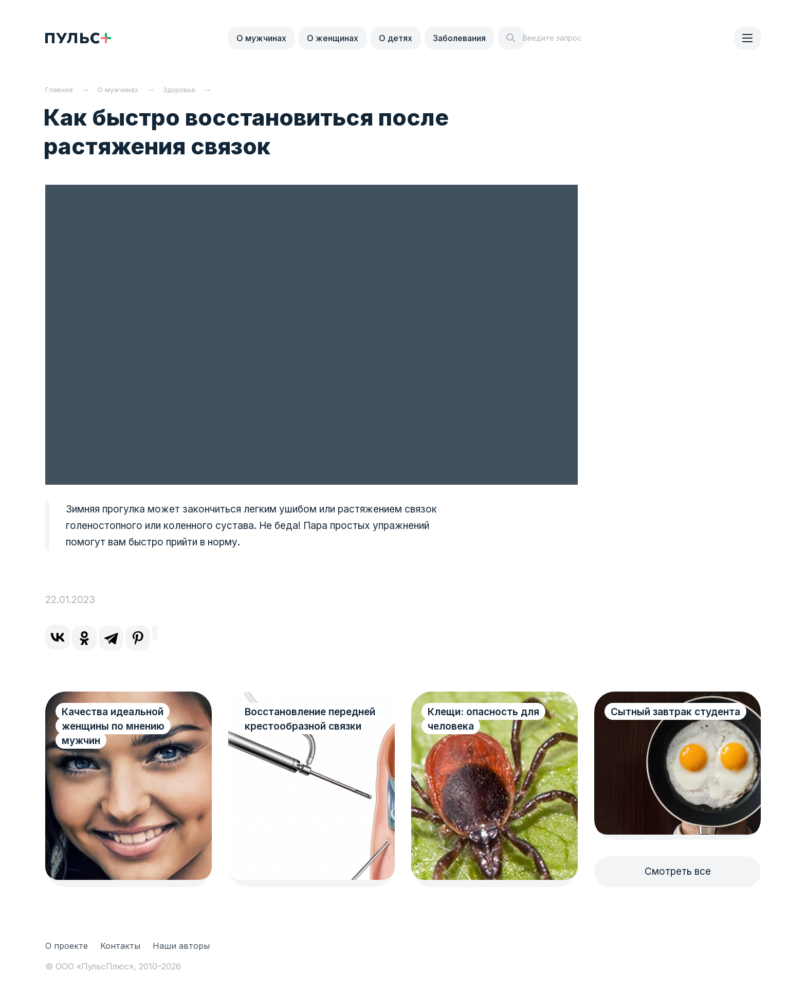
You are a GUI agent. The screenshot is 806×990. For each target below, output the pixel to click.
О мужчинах (261, 38)
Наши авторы (181, 946)
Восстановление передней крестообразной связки (303, 726)
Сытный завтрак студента (651, 719)
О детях (395, 38)
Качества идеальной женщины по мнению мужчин (113, 726)
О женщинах (332, 38)
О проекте (66, 946)
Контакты (120, 946)
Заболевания (459, 38)
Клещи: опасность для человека (483, 719)
